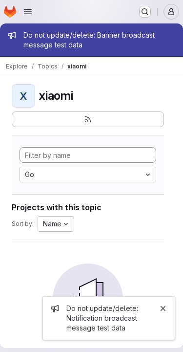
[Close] (163, 308)
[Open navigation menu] (28, 12)
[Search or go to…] (145, 12)
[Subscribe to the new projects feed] (88, 119)
